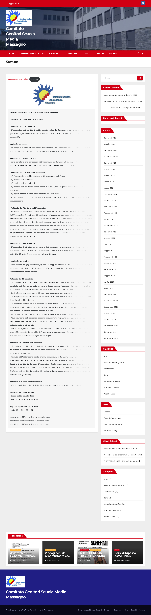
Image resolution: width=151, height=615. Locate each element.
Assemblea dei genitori (114, 362)
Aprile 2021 (109, 282)
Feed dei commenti (113, 424)
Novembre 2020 (111, 307)
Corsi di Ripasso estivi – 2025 (125, 554)
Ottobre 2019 (110, 332)
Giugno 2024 (109, 169)
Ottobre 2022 (110, 232)
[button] (138, 53)
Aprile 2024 (109, 182)
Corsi (85, 53)
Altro (106, 356)
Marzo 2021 (109, 288)
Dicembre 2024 (111, 157)
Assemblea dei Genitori (31, 53)
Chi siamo (54, 53)
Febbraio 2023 (110, 213)
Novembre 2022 (111, 225)
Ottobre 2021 (110, 263)
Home (11, 53)
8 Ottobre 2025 (54, 560)
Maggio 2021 (109, 276)
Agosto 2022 (109, 238)
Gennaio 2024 (110, 200)
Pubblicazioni (110, 394)
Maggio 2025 (109, 144)
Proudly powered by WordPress (18, 610)
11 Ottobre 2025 (19, 560)
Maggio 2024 (109, 175)
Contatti (99, 53)
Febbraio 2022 (110, 257)
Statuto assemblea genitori (18, 79)
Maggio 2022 (109, 250)
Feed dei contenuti (112, 418)
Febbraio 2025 (110, 150)
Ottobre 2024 (110, 163)
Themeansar (48, 610)
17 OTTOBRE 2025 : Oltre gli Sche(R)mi (122, 107)
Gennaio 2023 (110, 219)
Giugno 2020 (109, 313)
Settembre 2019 (111, 338)
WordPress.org (110, 430)
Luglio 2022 (109, 244)
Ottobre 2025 (110, 138)
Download (34, 79)
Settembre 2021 (111, 269)
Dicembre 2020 (111, 301)
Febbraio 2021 (110, 294)
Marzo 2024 (109, 188)
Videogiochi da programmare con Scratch (123, 101)
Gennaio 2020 (110, 319)
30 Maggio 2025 (123, 560)
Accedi (107, 412)
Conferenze (71, 53)
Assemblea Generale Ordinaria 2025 (120, 95)
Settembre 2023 (111, 207)
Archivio (113, 53)
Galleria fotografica (113, 381)
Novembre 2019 (111, 326)
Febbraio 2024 (110, 194)
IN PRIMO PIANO (111, 387)
